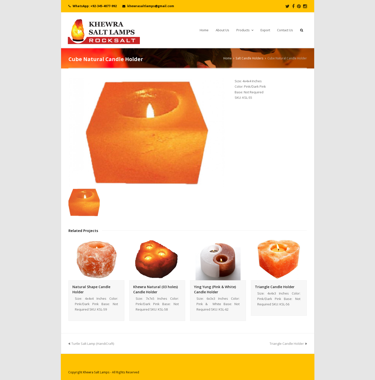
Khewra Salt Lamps (96, 372)
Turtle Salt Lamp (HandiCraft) (91, 343)
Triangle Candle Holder (274, 286)
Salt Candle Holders (249, 58)
